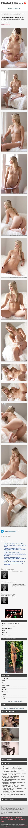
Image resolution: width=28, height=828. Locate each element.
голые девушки (21, 824)
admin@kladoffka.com (23, 825)
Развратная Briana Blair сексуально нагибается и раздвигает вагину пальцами (14, 563)
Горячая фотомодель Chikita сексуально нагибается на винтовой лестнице (14, 550)
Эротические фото (6, 817)
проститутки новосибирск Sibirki (14, 708)
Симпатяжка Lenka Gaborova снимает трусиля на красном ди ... (14, 795)
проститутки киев (14, 8)
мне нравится (8, 531)
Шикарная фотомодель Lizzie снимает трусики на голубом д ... (14, 770)
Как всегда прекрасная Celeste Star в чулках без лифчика (14, 783)
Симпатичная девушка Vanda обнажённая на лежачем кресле (12, 767)
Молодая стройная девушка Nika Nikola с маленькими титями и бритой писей (15, 545)
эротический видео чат (5, 825)
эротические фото (5, 13)
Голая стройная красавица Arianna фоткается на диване (13, 776)
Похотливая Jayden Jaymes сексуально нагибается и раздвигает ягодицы (15, 554)
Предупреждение (7, 826)
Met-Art (13, 13)
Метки (2, 819)
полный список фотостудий (14, 701)
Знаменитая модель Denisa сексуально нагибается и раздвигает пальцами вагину (15, 559)
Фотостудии (18, 817)
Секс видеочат (11, 819)
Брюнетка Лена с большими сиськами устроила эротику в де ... (14, 773)
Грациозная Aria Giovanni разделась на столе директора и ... (14, 789)
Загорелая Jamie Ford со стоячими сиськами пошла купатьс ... (13, 786)
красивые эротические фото (13, 2)
